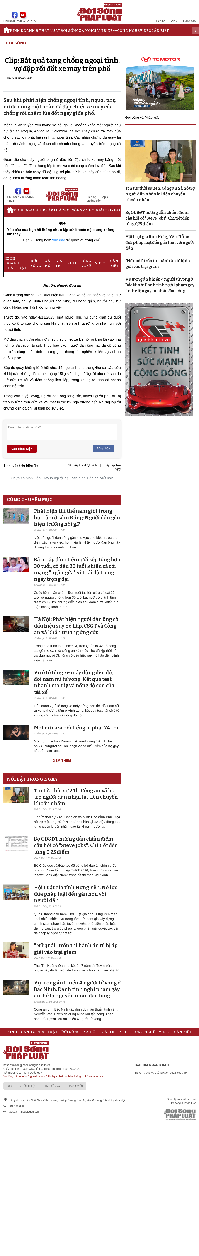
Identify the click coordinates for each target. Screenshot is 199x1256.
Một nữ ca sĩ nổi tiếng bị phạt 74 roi (76, 728)
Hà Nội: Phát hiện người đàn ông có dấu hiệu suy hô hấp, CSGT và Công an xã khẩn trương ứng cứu (76, 625)
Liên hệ (160, 21)
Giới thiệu (28, 1086)
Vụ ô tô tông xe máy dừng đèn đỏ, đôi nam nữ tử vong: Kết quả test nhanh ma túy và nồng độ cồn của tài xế (74, 682)
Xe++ (112, 31)
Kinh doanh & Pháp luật (35, 31)
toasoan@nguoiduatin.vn (24, 1111)
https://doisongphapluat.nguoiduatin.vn (26, 1065)
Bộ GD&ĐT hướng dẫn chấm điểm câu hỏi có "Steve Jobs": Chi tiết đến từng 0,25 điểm (76, 845)
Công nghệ (128, 31)
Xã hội (85, 31)
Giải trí (100, 31)
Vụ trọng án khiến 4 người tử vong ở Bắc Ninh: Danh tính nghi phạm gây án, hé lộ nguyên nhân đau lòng (77, 989)
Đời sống (70, 31)
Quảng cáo (189, 21)
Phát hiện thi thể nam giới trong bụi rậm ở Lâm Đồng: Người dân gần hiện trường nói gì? (77, 517)
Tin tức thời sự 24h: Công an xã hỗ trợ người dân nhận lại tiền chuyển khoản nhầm (76, 797)
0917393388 (16, 1106)
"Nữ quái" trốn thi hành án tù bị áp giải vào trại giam (76, 948)
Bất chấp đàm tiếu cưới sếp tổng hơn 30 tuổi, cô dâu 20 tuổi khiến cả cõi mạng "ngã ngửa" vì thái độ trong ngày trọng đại (77, 569)
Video (145, 31)
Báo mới (76, 1086)
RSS (10, 1086)
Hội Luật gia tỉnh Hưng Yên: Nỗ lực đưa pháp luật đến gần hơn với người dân (75, 893)
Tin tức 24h (53, 1086)
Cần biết (160, 31)
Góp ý (173, 21)
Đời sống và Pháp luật (142, 117)
